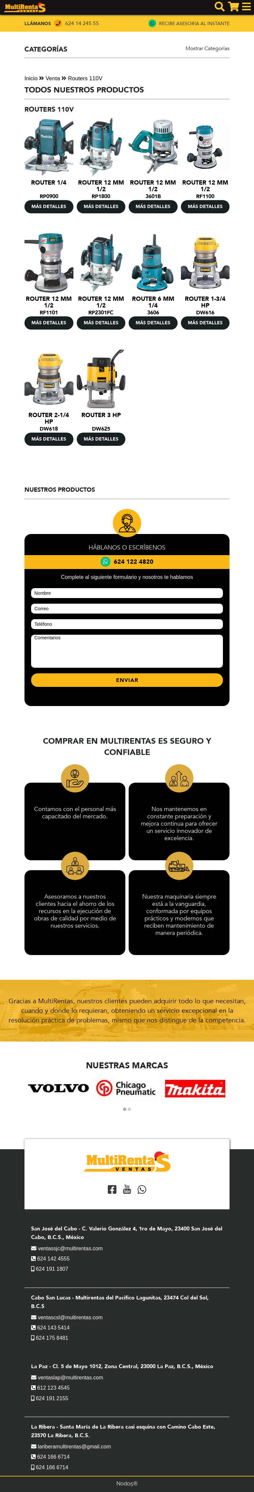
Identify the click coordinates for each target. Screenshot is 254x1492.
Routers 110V (82, 78)
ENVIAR (127, 680)
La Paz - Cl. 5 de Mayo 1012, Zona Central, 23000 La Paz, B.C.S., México (122, 1366)
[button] (124, 1109)
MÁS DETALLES (48, 206)
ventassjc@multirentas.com (67, 1248)
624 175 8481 (49, 1338)
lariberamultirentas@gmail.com (71, 1446)
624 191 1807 (49, 1269)
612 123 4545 (50, 1388)
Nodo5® (127, 1483)
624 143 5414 (50, 1328)
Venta (49, 78)
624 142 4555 (50, 1258)
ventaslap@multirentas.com (67, 1377)
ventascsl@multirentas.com (67, 1317)
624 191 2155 (49, 1398)
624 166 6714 (50, 1457)
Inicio (31, 78)
